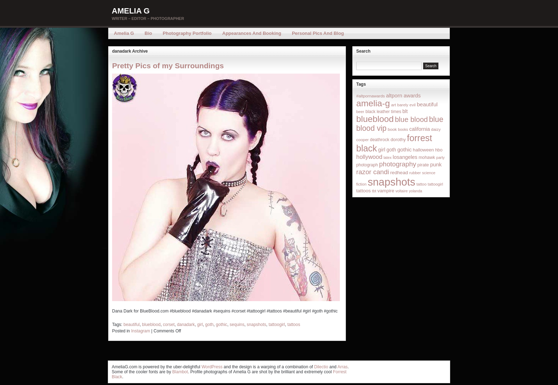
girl (200, 324)
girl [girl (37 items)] (381, 149)
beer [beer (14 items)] (360, 111)
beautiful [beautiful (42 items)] (427, 104)
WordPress (211, 366)
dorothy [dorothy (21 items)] (398, 139)
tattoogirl (277, 324)
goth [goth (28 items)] (391, 150)
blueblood (151, 324)
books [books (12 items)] (403, 129)
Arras (342, 366)
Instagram (140, 330)
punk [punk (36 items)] (436, 164)
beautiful (131, 324)
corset (169, 324)
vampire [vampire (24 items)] (385, 190)
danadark (186, 324)
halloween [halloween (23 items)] (423, 150)
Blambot (180, 371)
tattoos (293, 324)
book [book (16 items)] (392, 129)
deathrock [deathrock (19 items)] (380, 139)
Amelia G (131, 10)
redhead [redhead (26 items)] (399, 172)
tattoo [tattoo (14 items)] (421, 184)
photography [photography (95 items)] (397, 164)
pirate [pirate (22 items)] (423, 164)
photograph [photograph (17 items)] (367, 164)
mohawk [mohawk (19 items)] (426, 157)
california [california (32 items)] (419, 129)
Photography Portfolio (187, 33)
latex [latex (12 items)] (388, 157)
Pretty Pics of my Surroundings (168, 66)
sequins (237, 324)
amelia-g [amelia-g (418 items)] (373, 103)
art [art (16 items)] (393, 104)
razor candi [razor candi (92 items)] (372, 172)
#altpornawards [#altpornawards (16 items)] (370, 95)
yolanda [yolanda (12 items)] (415, 191)
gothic (221, 324)
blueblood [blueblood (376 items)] (375, 119)
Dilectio (321, 366)
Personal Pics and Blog (318, 33)
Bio (148, 33)
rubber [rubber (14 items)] (415, 173)
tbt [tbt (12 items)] (374, 191)
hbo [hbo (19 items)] (439, 150)
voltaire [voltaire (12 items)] (401, 191)
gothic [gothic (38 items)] (404, 149)
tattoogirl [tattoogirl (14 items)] (435, 184)
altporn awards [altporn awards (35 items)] (403, 95)
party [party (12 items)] (440, 157)
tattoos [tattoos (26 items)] (363, 190)
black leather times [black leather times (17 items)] (383, 111)
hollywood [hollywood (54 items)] (369, 157)
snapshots (256, 324)
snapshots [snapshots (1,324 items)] (391, 182)
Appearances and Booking (251, 33)
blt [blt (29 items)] (405, 111)
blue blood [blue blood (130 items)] (411, 119)
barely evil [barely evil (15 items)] (406, 105)
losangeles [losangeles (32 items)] (405, 157)
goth (209, 324)
